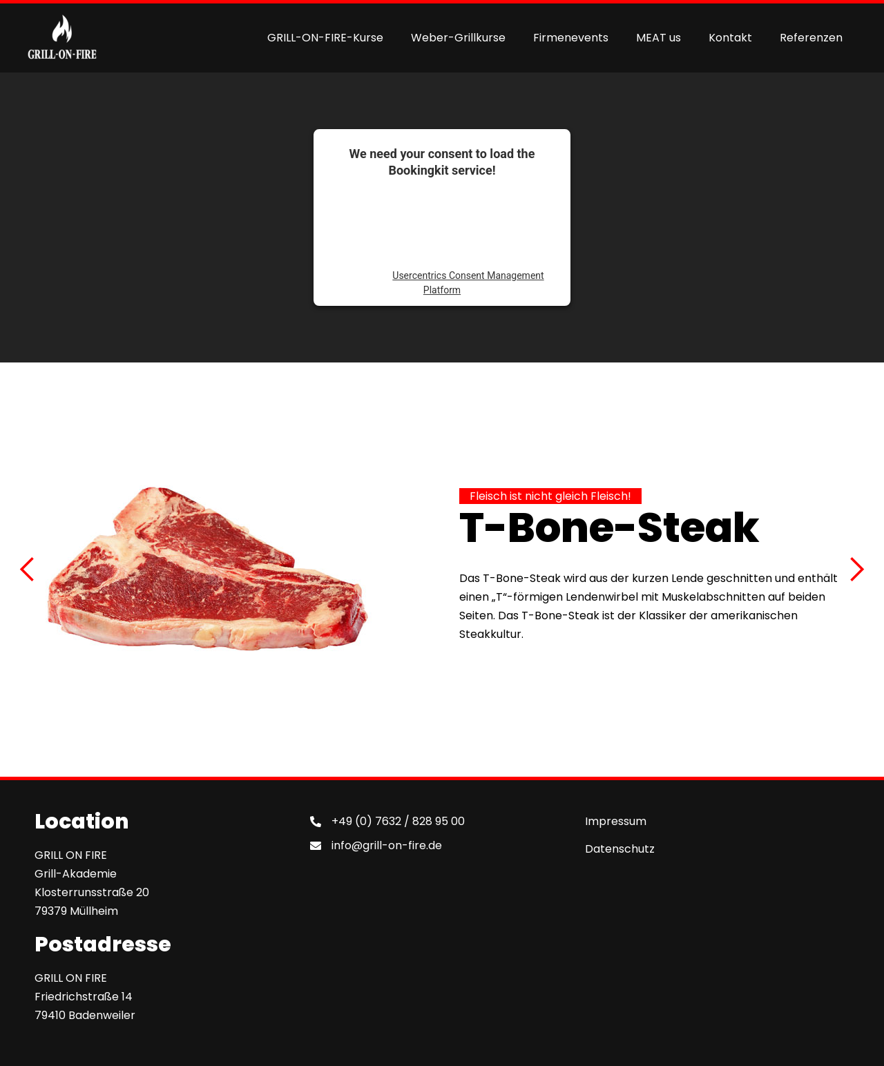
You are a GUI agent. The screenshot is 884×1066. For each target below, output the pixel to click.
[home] (62, 37)
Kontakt (730, 38)
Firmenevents (570, 38)
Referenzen (811, 38)
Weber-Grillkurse (458, 38)
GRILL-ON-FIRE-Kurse (325, 38)
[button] (27, 569)
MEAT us (658, 38)
